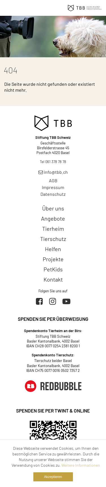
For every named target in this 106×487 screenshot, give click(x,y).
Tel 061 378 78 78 (53, 161)
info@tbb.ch (53, 172)
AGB (53, 180)
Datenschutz (53, 194)
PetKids (53, 269)
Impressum (53, 187)
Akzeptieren (53, 477)
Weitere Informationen (80, 465)
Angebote (53, 218)
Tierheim (53, 228)
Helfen (53, 248)
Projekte (53, 259)
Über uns (53, 208)
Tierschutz (53, 238)
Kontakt (53, 279)
